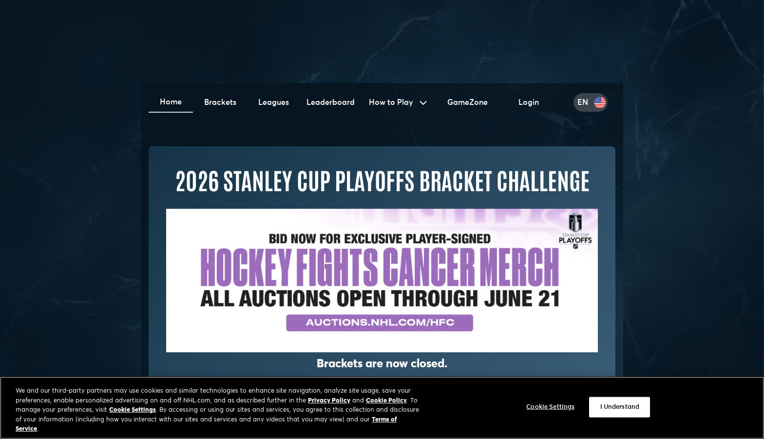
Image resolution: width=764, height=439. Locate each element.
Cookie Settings (132, 411)
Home (171, 102)
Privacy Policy (329, 402)
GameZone (467, 102)
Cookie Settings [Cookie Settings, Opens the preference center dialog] (550, 408)
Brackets (220, 102)
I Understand (620, 408)
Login (528, 102)
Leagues (273, 102)
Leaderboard (330, 102)
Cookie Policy (386, 402)
